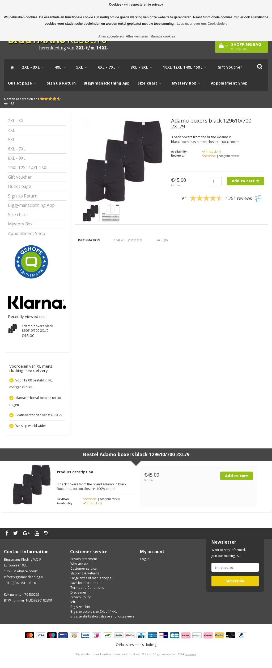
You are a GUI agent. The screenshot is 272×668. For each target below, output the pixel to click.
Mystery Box (187, 83)
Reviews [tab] (127, 240)
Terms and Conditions (87, 587)
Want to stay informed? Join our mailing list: (228, 553)
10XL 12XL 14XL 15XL (186, 67)
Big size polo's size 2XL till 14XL (93, 611)
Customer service (83, 568)
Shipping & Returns (84, 573)
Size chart (151, 83)
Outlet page (23, 83)
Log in (144, 559)
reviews (190, 654)
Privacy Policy (80, 597)
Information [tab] (89, 240)
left (72, 602)
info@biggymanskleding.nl (24, 577)
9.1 (12, 103)
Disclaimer (78, 592)
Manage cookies (162, 36)
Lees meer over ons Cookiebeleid (202, 24)
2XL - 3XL (34, 67)
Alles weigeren (137, 36)
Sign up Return (61, 83)
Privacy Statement (83, 559)
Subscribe (235, 580)
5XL (83, 67)
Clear (42, 317)
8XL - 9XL (142, 67)
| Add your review (228, 156)
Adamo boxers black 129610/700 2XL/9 (37, 328)
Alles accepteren (111, 36)
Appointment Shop (229, 83)
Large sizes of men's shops (90, 578)
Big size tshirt (80, 606)
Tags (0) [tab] (161, 240)
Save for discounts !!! (85, 583)
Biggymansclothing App (107, 83)
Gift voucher (230, 67)
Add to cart (245, 180)
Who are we (79, 563)
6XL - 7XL (110, 67)
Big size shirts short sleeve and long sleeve (102, 616)
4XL (62, 67)
